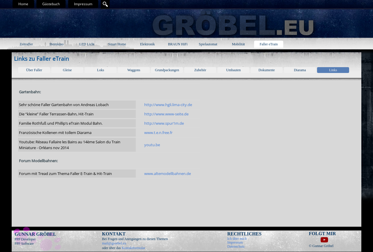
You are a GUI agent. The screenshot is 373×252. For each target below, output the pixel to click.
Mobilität (238, 44)
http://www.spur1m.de (164, 123)
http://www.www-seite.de (166, 114)
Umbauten (233, 70)
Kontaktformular (133, 248)
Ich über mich (237, 239)
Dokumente (266, 70)
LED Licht (86, 44)
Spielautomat (208, 44)
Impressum (83, 3)
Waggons (133, 70)
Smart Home (117, 44)
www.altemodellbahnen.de (167, 173)
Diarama (300, 70)
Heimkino (57, 44)
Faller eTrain (269, 44)
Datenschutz (235, 246)
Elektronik (147, 44)
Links (333, 70)
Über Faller (34, 70)
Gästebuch (51, 3)
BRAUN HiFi (177, 44)
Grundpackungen (167, 70)
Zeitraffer (26, 44)
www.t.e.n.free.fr (158, 132)
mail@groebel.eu (114, 243)
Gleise (67, 70)
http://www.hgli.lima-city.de (168, 104)
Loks (100, 70)
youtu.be (152, 144)
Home (23, 3)
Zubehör (200, 70)
